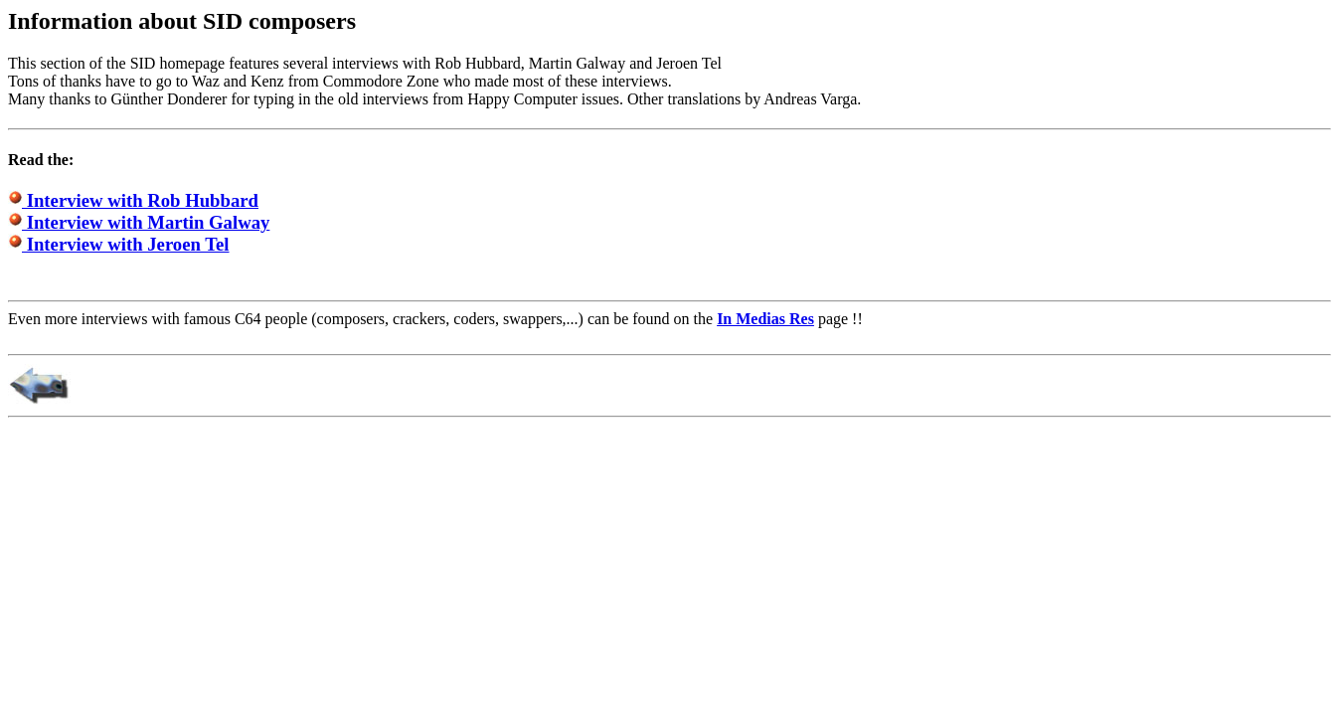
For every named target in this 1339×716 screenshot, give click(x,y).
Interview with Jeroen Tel (119, 244)
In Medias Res (765, 318)
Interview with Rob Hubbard (133, 200)
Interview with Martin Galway (138, 222)
